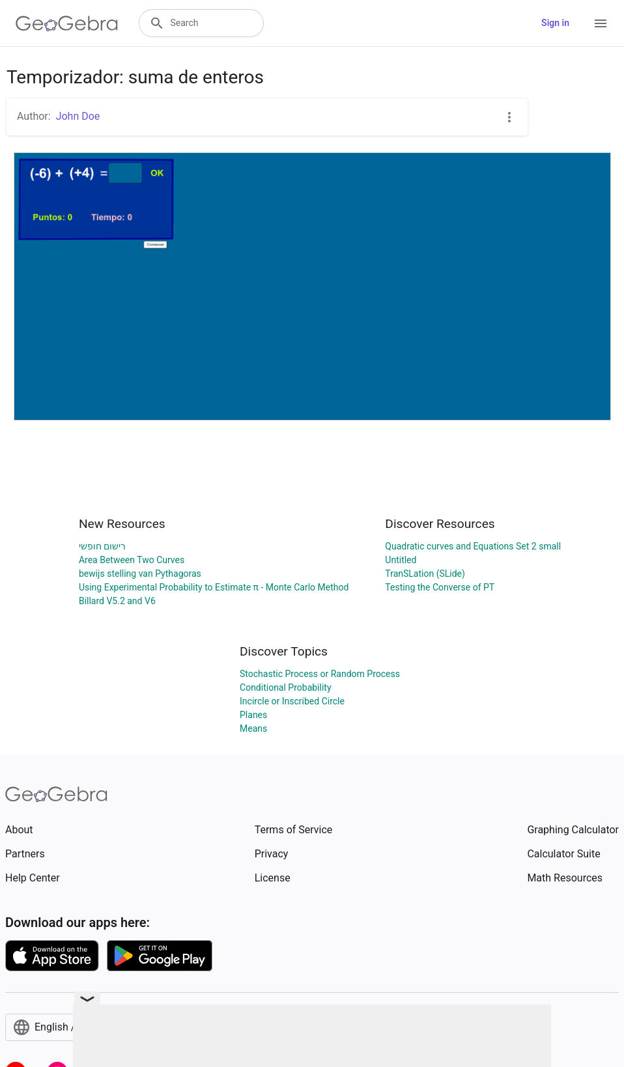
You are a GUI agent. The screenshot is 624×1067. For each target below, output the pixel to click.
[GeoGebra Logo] (67, 23)
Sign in (555, 23)
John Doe (78, 116)
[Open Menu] (600, 23)
